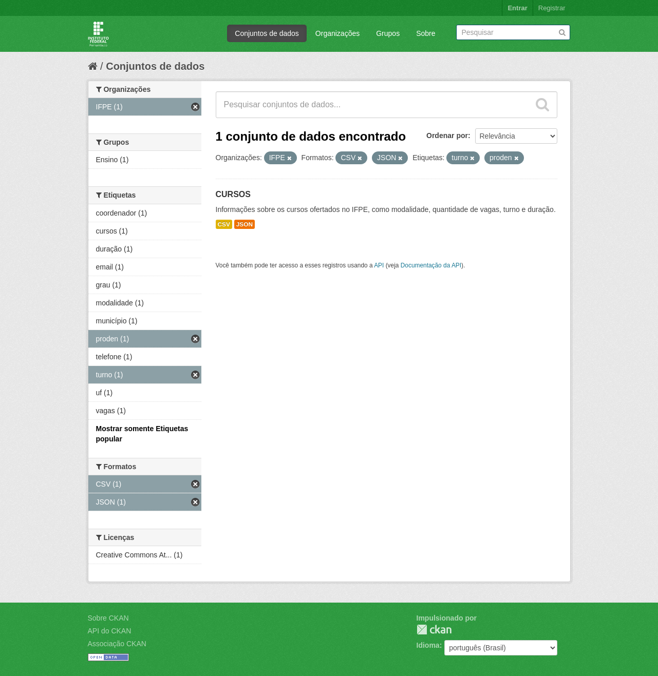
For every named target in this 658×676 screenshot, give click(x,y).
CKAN (434, 629)
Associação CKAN (117, 644)
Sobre (425, 33)
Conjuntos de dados (267, 33)
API (379, 265)
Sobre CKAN (108, 618)
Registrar (552, 8)
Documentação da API (431, 265)
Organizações (337, 33)
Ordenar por (447, 135)
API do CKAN (109, 631)
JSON (244, 224)
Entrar (517, 8)
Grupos (388, 33)
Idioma (428, 645)
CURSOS (233, 194)
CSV (224, 224)
